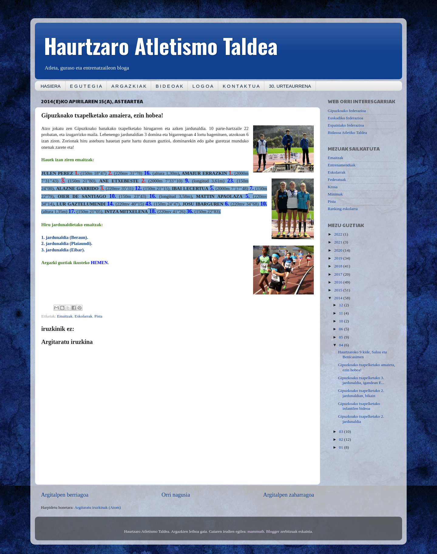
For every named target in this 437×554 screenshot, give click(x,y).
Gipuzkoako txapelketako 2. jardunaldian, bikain (361, 393)
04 (341, 345)
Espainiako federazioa (346, 125)
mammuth (256, 531)
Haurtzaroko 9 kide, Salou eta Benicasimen (362, 354)
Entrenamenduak (341, 165)
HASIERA (51, 86)
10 (341, 321)
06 (341, 329)
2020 (338, 250)
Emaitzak (65, 316)
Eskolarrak (83, 316)
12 (341, 305)
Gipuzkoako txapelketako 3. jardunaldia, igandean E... (361, 380)
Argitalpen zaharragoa (288, 494)
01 (341, 447)
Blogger (272, 531)
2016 (338, 282)
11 (341, 313)
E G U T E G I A (86, 86)
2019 (338, 258)
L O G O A (202, 86)
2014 (338, 298)
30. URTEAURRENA (290, 86)
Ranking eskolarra (343, 208)
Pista (98, 316)
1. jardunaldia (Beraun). (64, 237)
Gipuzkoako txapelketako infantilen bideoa (359, 406)
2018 (338, 266)
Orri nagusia (175, 494)
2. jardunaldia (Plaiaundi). (66, 243)
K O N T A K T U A (241, 86)
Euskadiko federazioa (345, 118)
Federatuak (337, 179)
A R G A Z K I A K (128, 86)
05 (341, 337)
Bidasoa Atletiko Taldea (347, 132)
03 (341, 431)
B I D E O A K (169, 86)
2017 (338, 274)
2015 (338, 290)
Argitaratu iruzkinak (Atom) (97, 507)
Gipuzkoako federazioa (347, 110)
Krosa (332, 187)
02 (341, 439)
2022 (338, 234)
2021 (338, 242)
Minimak (335, 194)
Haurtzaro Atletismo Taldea (161, 45)
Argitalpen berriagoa (64, 494)
